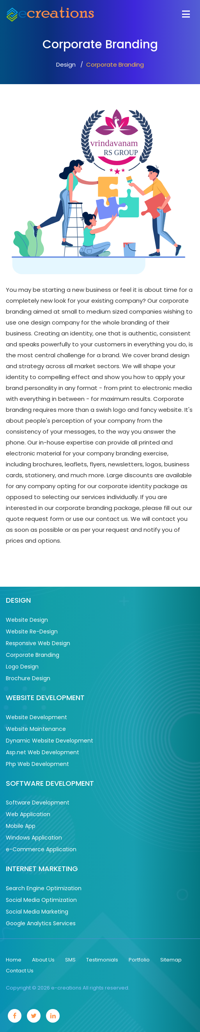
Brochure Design (28, 678)
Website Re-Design (32, 631)
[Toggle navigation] (186, 13)
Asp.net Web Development (42, 752)
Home (13, 959)
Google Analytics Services (41, 923)
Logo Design (22, 666)
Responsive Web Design (38, 643)
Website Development (36, 717)
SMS (70, 959)
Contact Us (20, 970)
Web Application (28, 814)
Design (66, 64)
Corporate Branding (32, 655)
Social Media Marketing (37, 912)
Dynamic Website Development (49, 740)
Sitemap (171, 959)
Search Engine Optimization (43, 888)
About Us (43, 959)
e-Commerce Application (41, 849)
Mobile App (20, 826)
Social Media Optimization (41, 900)
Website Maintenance (36, 729)
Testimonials (102, 959)
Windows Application (34, 837)
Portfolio (139, 959)
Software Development (37, 802)
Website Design (27, 620)
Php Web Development (37, 764)
